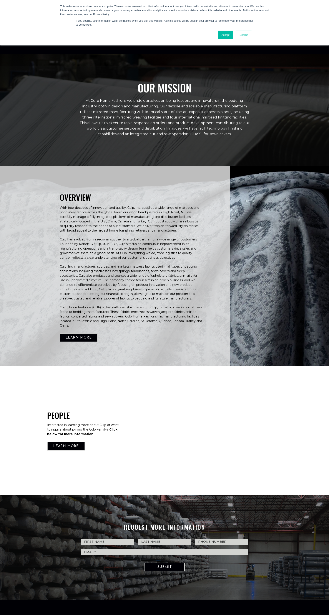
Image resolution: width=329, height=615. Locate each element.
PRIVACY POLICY (164, 591)
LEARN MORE (79, 307)
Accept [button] (225, 34)
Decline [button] (243, 34)
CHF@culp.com (176, 576)
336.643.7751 (151, 576)
